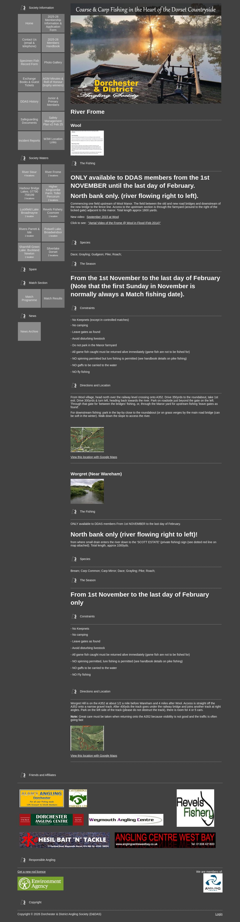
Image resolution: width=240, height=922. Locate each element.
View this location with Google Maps (94, 457)
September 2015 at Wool (103, 217)
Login (219, 914)
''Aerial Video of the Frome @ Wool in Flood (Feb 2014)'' (124, 223)
